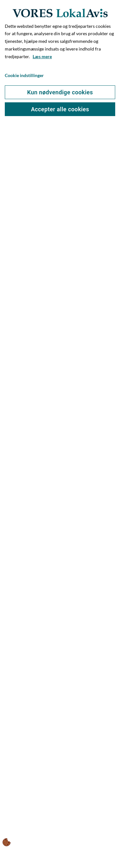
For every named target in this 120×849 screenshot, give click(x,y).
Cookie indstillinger (24, 75)
